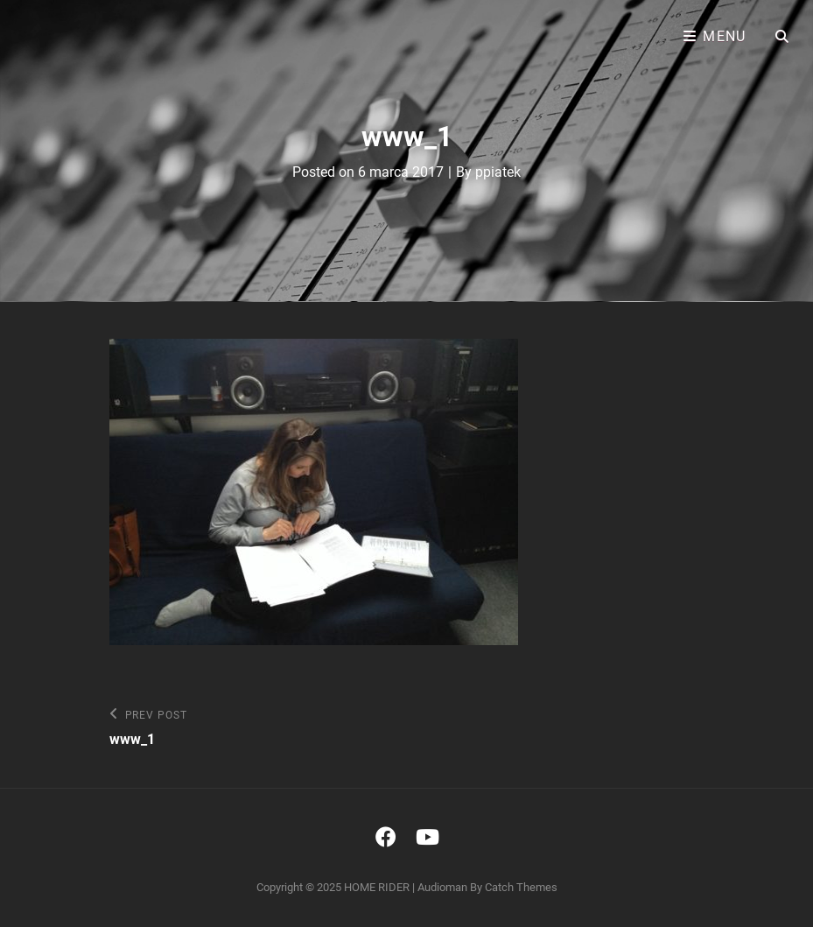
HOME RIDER (377, 887)
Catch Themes (521, 887)
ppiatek (498, 172)
